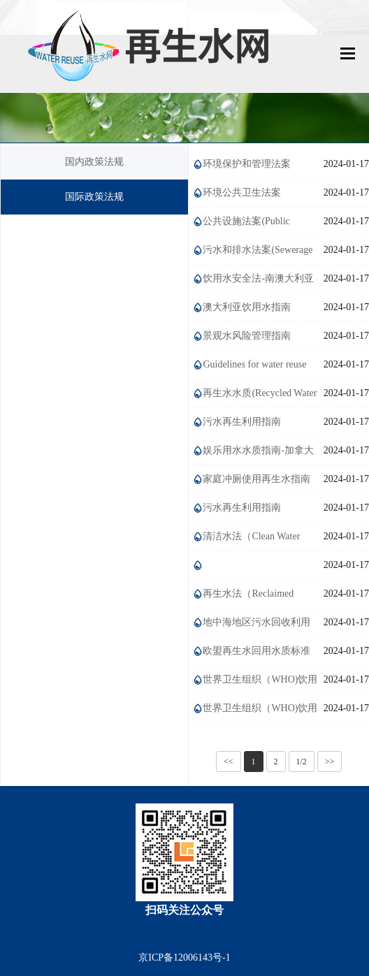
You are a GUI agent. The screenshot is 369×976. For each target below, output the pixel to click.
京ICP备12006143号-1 (184, 957)
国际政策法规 (94, 196)
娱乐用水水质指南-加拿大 (258, 450)
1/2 (301, 761)
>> (330, 761)
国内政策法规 (94, 161)
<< (228, 761)
